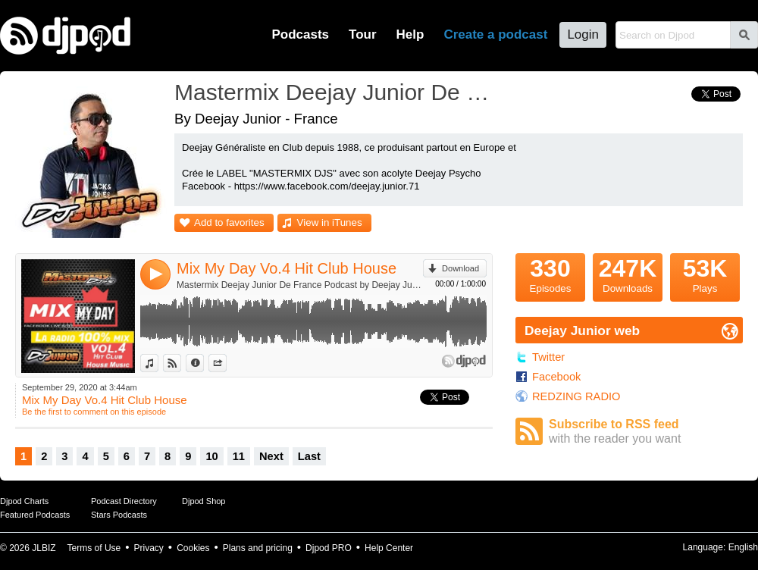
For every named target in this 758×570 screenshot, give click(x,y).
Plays (705, 273)
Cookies (193, 548)
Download (460, 268)
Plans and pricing (258, 548)
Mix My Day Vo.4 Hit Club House (286, 268)
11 (239, 456)
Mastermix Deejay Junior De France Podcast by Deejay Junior (300, 285)
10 (211, 456)
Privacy (149, 548)
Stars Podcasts (119, 514)
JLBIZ (43, 548)
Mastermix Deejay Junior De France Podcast (337, 92)
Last (309, 456)
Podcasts (300, 34)
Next (271, 456)
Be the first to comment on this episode (94, 411)
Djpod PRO (328, 548)
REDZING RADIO (576, 396)
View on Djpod (180, 363)
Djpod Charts (24, 501)
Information (203, 363)
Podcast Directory (124, 501)
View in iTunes (329, 222)
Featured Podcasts (35, 514)
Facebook (556, 377)
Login (583, 34)
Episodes (550, 273)
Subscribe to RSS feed (646, 432)
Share (226, 363)
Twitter (548, 357)
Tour (363, 34)
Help (410, 34)
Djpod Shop (204, 501)
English (743, 547)
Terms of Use (94, 548)
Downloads (627, 273)
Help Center (389, 548)
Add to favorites (229, 222)
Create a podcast (495, 34)
